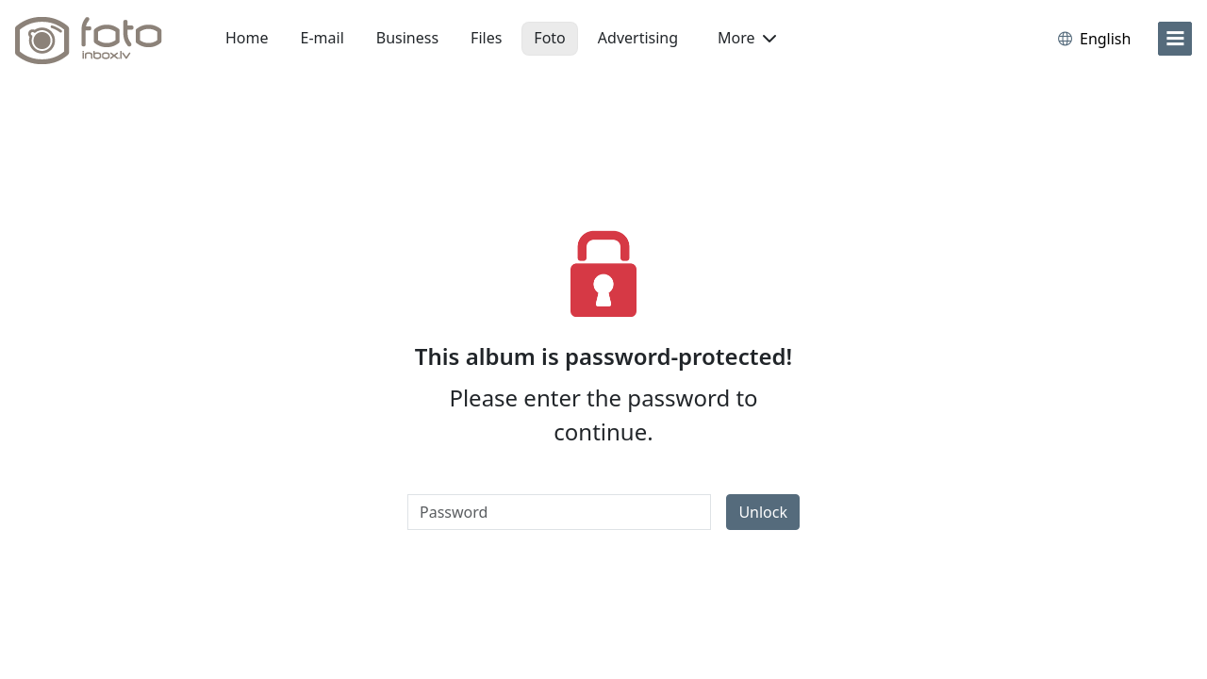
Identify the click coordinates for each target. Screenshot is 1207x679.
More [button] (747, 37)
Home (247, 37)
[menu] (1175, 39)
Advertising (638, 37)
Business (407, 37)
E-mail (322, 37)
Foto (549, 37)
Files (486, 37)
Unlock (762, 512)
